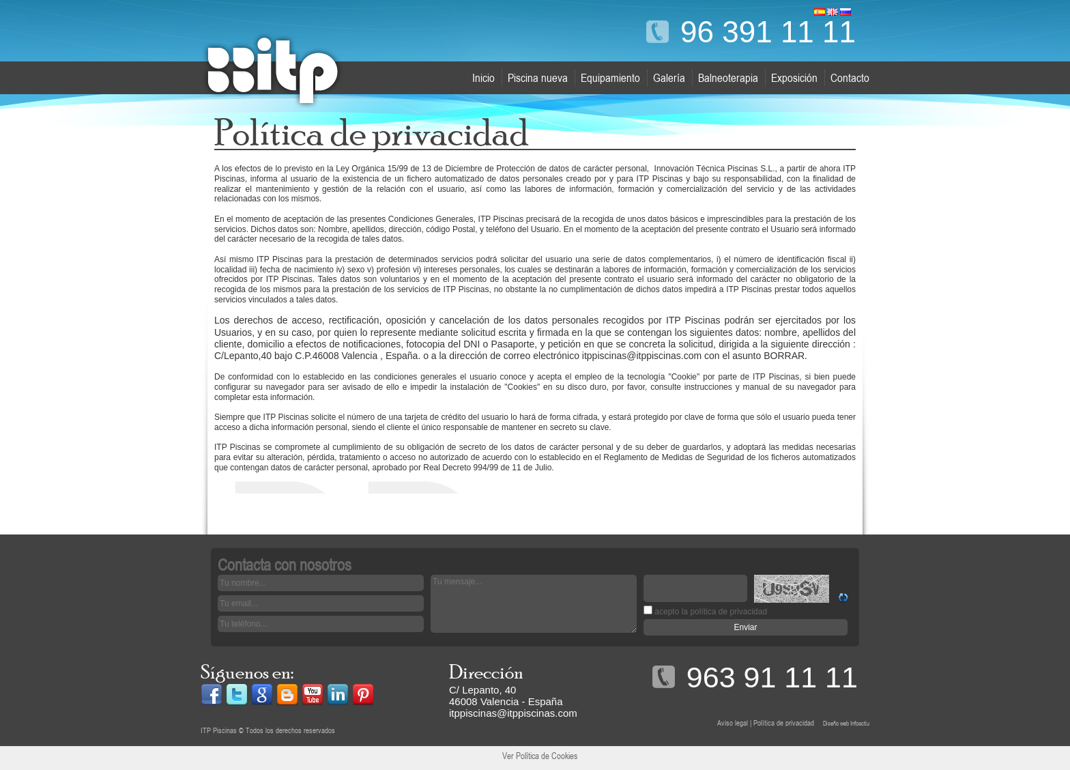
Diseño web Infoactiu (846, 723)
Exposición (794, 78)
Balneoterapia (728, 78)
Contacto (849, 78)
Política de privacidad (783, 722)
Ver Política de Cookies (539, 756)
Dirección (486, 671)
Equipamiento (610, 78)
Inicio (483, 78)
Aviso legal (732, 722)
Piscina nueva (538, 78)
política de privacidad (728, 611)
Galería (669, 78)
